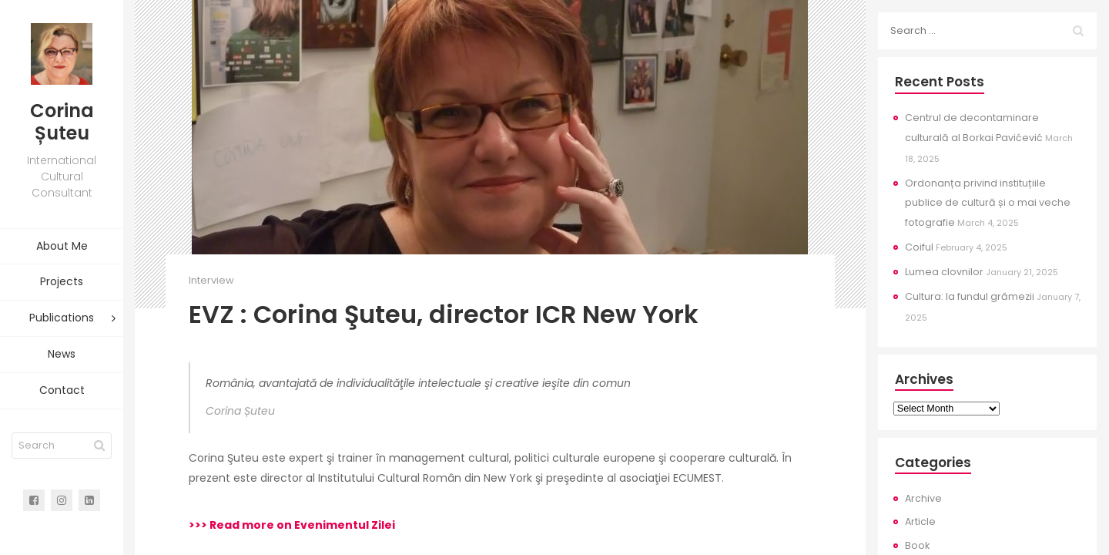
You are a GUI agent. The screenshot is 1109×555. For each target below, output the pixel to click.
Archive (923, 498)
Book (917, 545)
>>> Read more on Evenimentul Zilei (292, 525)
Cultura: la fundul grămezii (969, 296)
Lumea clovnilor (944, 271)
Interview (211, 280)
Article (920, 521)
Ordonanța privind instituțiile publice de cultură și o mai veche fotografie (987, 203)
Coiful (919, 247)
